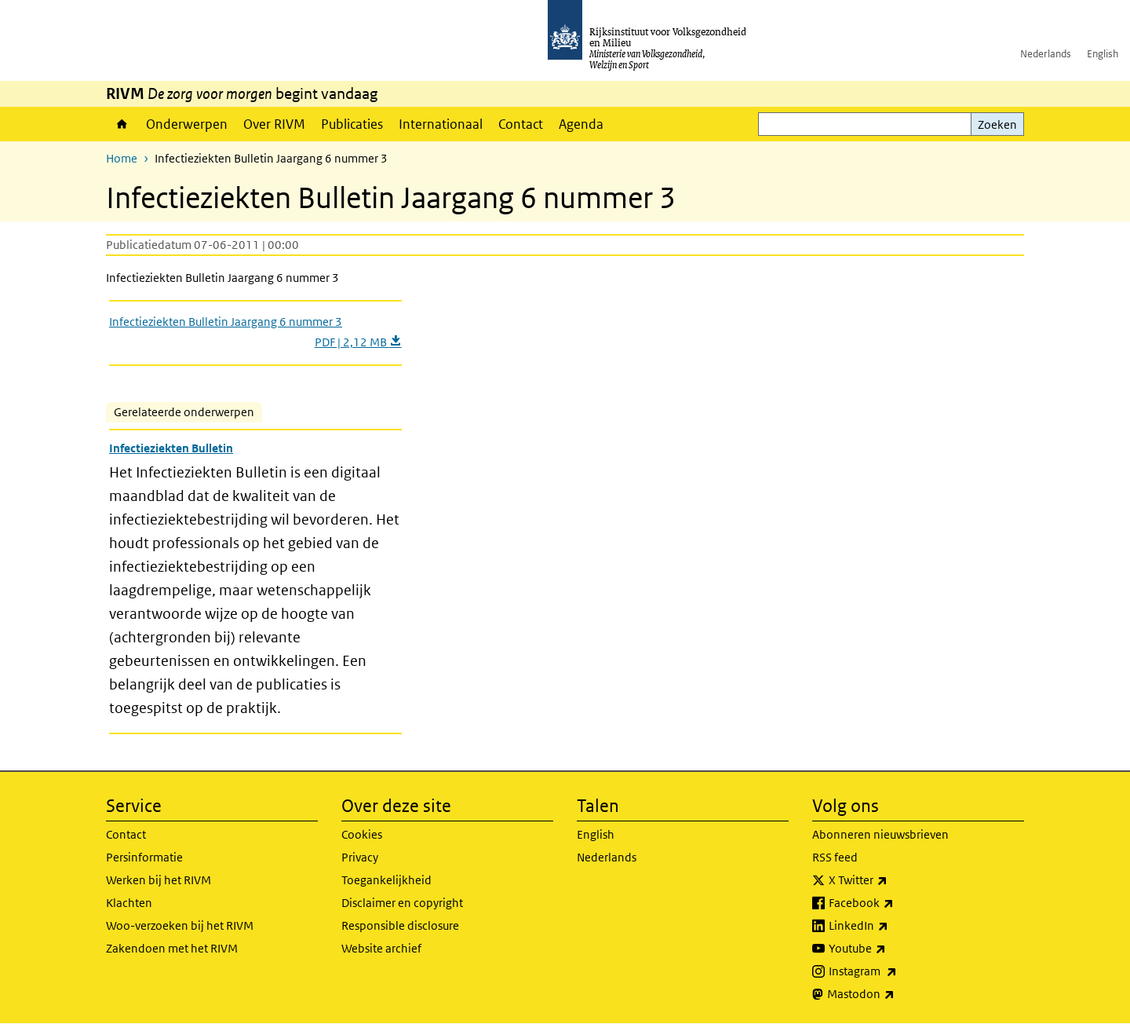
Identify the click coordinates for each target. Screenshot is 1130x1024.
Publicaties (352, 124)
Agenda (581, 124)
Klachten (129, 902)
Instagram (897, 971)
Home (122, 124)
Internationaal (441, 124)
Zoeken (997, 124)
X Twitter (893, 880)
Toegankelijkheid (386, 879)
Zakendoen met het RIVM (172, 948)
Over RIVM (274, 124)
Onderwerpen (187, 124)
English (1102, 53)
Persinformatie (144, 857)
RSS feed (835, 857)
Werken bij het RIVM (158, 879)
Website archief (381, 948)
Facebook (896, 903)
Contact (520, 124)
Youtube (892, 948)
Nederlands (1045, 53)
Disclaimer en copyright (402, 902)
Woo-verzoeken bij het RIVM (179, 925)
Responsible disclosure (400, 925)
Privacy (359, 857)
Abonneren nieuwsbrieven (880, 834)
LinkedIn (893, 925)
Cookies (361, 834)
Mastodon (895, 994)
